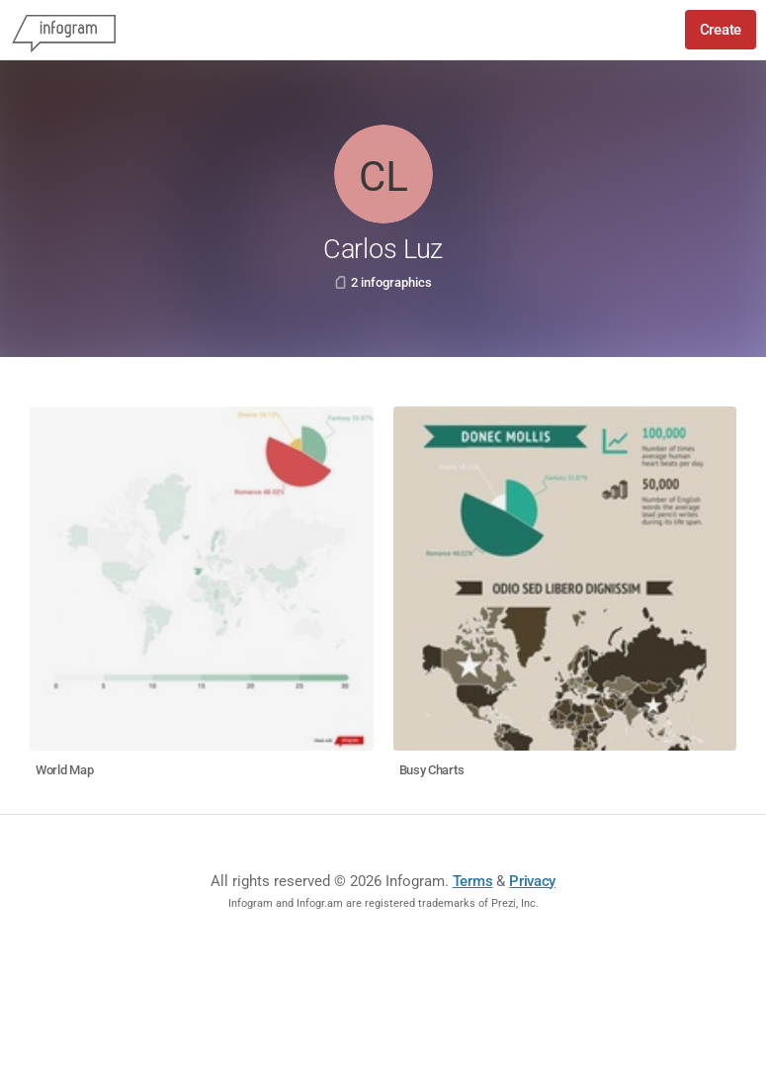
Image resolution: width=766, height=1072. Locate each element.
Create (720, 30)
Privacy (532, 881)
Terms (473, 881)
